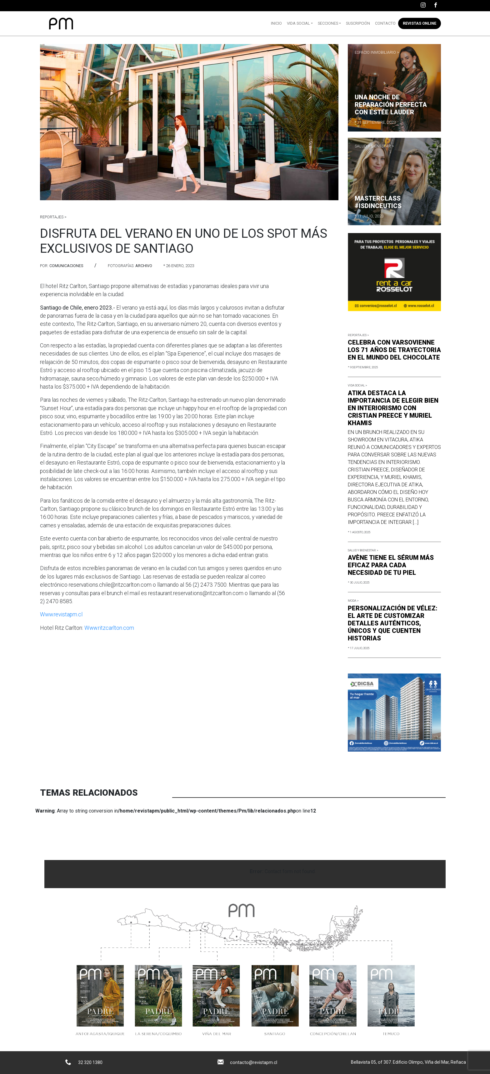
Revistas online (419, 23)
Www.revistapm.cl (61, 614)
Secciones (328, 23)
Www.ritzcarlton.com (109, 628)
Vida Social (298, 23)
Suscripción (358, 23)
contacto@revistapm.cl (253, 1062)
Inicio (276, 23)
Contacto (385, 23)
